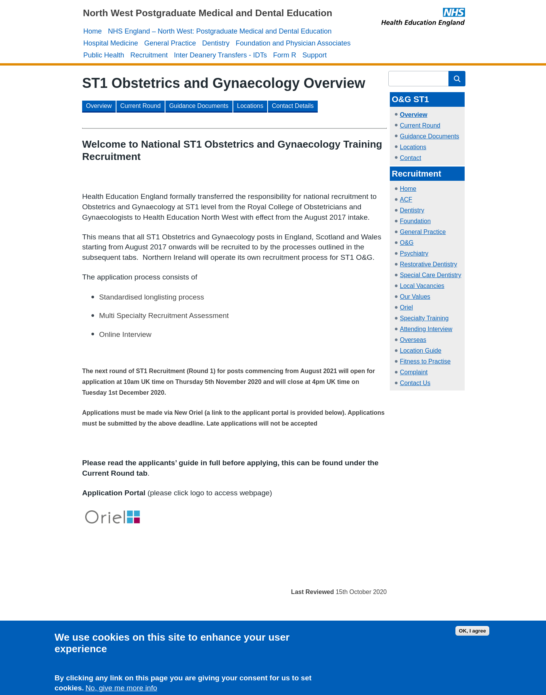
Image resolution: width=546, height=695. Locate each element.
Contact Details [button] (293, 106)
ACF (406, 199)
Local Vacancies (422, 286)
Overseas (413, 340)
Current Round (420, 125)
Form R (284, 55)
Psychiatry (414, 253)
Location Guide (421, 350)
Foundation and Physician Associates (293, 43)
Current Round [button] (140, 106)
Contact (410, 158)
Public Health (103, 55)
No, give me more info (121, 690)
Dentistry (215, 43)
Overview (413, 114)
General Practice (170, 43)
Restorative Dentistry (428, 264)
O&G (407, 242)
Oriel (406, 307)
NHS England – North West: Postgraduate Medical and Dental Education (220, 31)
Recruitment (149, 55)
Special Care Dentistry (430, 275)
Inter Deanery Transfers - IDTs (220, 55)
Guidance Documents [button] (199, 106)
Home (92, 31)
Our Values (415, 296)
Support (314, 55)
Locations (413, 147)
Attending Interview (426, 329)
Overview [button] (99, 106)
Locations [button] (250, 106)
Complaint (414, 372)
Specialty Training (424, 318)
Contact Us (415, 383)
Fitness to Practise (425, 361)
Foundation (415, 221)
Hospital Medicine (110, 43)
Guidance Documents (429, 136)
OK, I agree (472, 632)
